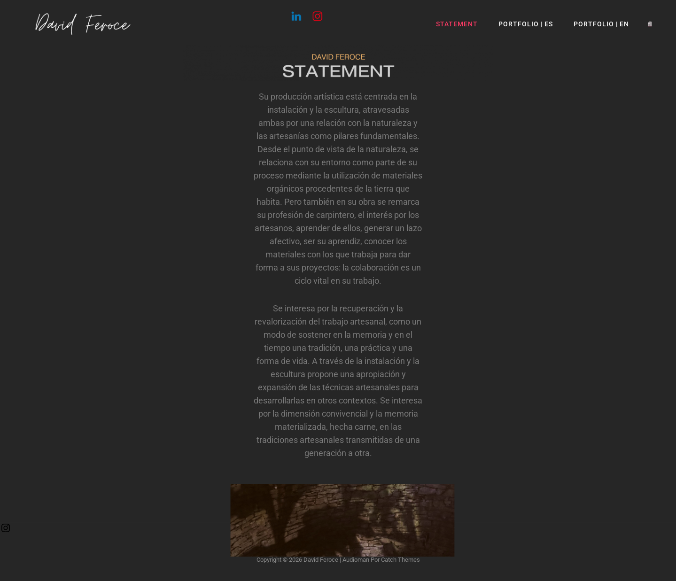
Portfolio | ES (525, 24)
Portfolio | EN (601, 24)
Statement (457, 24)
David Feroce (320, 559)
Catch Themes (400, 559)
